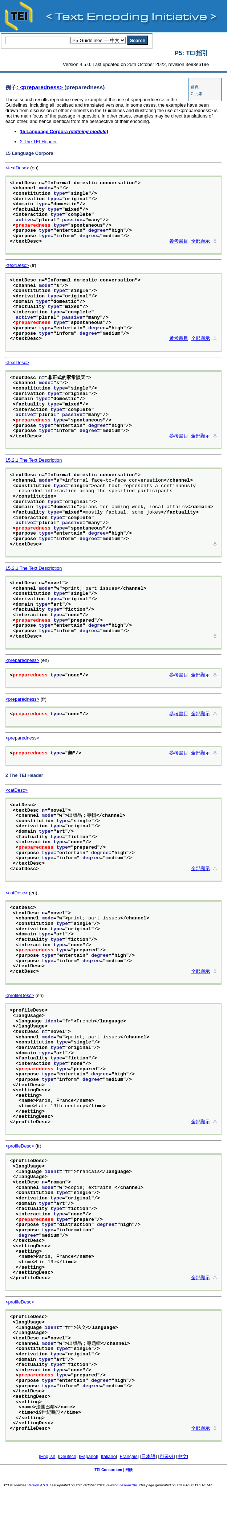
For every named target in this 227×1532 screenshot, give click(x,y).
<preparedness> (22, 660)
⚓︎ (215, 241)
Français (129, 1456)
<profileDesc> (19, 995)
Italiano (108, 1456)
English (47, 1456)
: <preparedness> (40, 87)
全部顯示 (200, 241)
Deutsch (67, 1456)
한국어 (166, 1456)
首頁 (195, 87)
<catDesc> (16, 790)
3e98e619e (128, 1485)
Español (88, 1456)
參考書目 (178, 241)
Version (33, 1485)
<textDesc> (17, 167)
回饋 (129, 1470)
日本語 (148, 1456)
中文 (182, 1456)
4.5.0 (44, 1485)
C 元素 (197, 93)
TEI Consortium (108, 1470)
